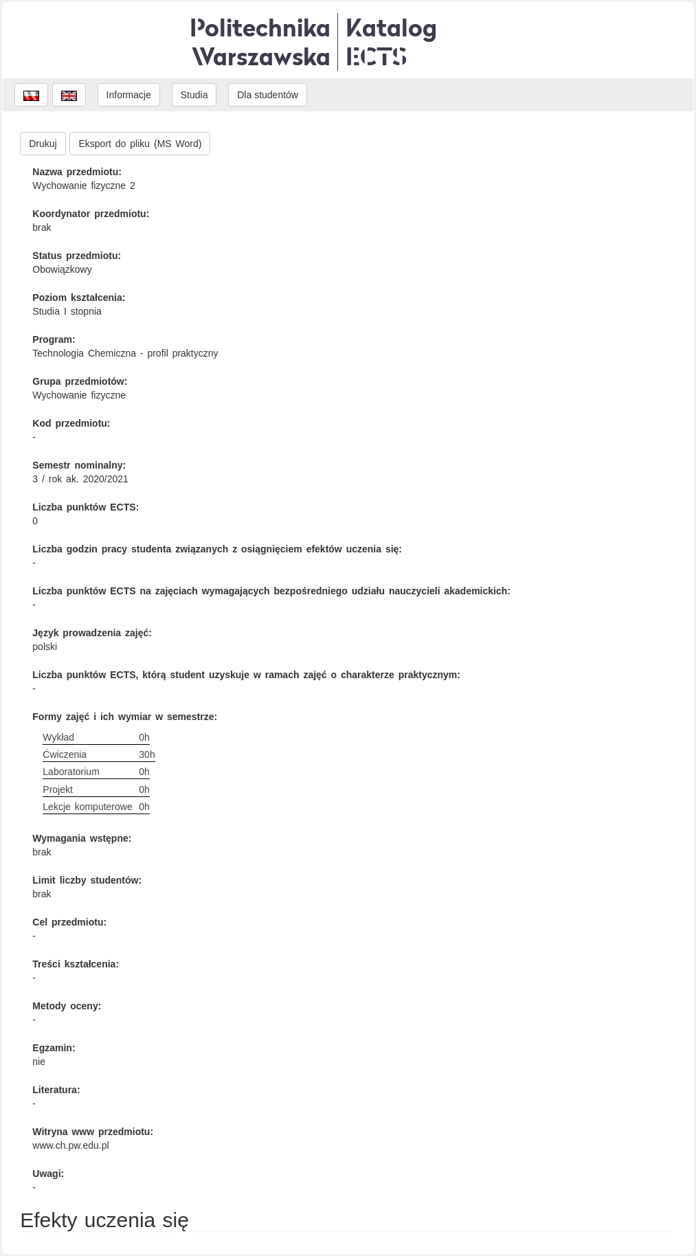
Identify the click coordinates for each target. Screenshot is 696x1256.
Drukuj (42, 143)
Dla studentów (267, 94)
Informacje (128, 94)
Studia (194, 94)
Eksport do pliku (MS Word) (139, 143)
